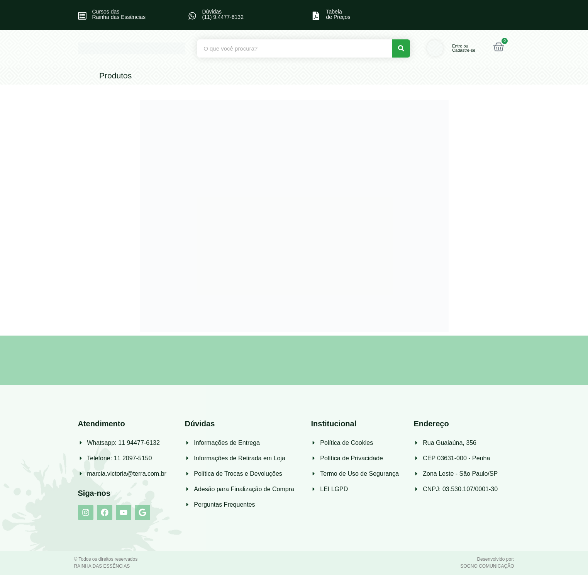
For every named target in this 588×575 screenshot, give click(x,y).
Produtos (115, 75)
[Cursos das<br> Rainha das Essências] (82, 16)
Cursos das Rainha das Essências (119, 14)
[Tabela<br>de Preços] (316, 16)
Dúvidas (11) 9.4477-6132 (223, 14)
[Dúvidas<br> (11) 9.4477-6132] (192, 16)
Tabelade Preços (338, 14)
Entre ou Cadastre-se (463, 48)
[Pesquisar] (401, 48)
